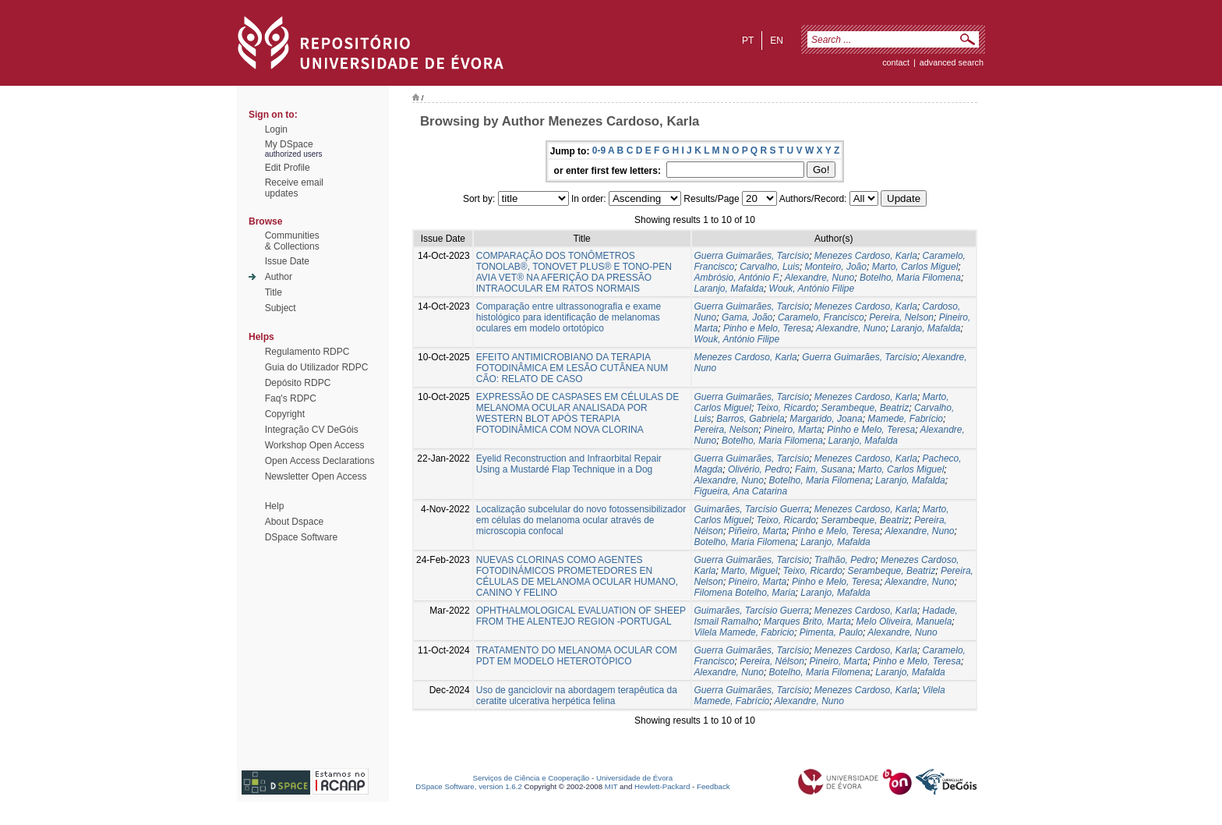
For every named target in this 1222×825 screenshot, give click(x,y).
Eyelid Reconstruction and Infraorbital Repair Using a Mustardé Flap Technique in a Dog (569, 464)
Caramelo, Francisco (821, 317)
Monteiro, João (836, 266)
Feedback (713, 786)
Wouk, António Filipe (812, 288)
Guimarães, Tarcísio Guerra (752, 509)
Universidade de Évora (634, 778)
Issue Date (287, 261)
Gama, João (747, 317)
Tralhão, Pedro (845, 559)
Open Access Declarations (320, 460)
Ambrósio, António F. (737, 277)
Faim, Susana (824, 469)
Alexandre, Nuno (819, 277)
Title (273, 292)
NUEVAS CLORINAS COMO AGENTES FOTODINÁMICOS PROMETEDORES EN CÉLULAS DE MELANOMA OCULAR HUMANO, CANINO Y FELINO (577, 576)
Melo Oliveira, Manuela (904, 621)
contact (895, 62)
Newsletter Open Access (316, 476)
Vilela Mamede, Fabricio (744, 632)
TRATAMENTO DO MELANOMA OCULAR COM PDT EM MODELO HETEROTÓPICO (576, 656)
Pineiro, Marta (793, 429)
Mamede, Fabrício (905, 418)
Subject (280, 308)
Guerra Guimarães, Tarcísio (752, 255)
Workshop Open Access (315, 445)
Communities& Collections (292, 241)
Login (276, 129)
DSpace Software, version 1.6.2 (468, 786)
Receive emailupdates (294, 188)
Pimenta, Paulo (831, 632)
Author (278, 276)
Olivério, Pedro (758, 469)
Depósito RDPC (298, 382)
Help (274, 506)
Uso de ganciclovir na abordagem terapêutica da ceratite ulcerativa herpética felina (576, 695)
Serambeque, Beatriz (865, 407)
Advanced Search (952, 62)
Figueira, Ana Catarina (741, 491)
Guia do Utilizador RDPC (317, 367)
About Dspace (294, 521)
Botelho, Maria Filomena (910, 277)
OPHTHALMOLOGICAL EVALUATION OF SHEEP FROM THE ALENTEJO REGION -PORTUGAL (581, 616)
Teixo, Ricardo (786, 407)
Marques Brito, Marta (807, 621)
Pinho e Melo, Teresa (767, 328)
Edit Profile (287, 167)
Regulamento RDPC (307, 351)
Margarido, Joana (825, 418)
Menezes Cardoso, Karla (865, 255)
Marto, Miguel (749, 570)
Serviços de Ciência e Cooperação (531, 778)
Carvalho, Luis (770, 266)
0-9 (599, 150)
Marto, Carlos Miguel (915, 266)
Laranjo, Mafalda (729, 288)
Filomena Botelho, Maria (745, 592)
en (776, 40)
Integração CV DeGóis (311, 429)
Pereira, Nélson (772, 661)
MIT (611, 786)
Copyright (285, 414)
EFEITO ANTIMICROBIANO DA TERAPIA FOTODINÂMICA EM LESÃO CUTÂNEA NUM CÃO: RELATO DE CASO (572, 368)
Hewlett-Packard (662, 786)
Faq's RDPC (290, 398)
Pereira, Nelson (901, 317)
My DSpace (289, 144)
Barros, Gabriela (750, 418)
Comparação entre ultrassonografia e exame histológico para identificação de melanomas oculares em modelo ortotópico (568, 317)
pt (748, 40)
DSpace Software (301, 537)
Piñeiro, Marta (758, 531)
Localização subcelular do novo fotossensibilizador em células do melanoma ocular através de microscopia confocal (581, 520)
